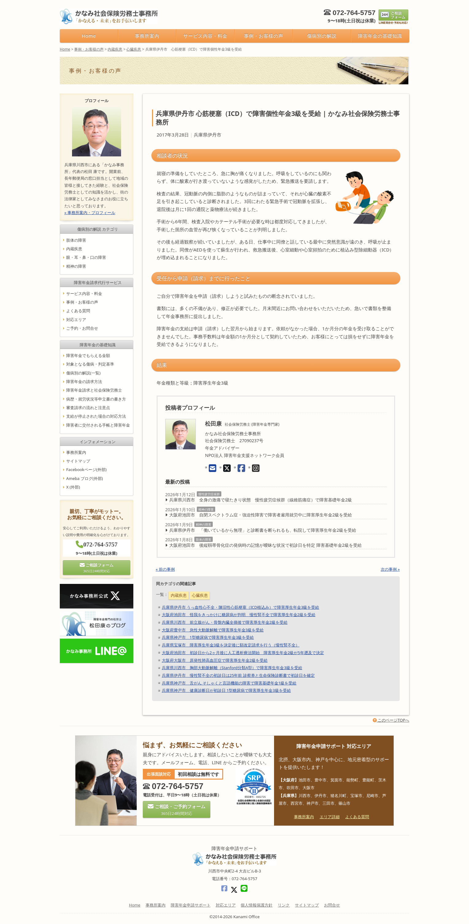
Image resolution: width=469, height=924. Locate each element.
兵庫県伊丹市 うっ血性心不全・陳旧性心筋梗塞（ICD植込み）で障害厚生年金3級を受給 (240, 607)
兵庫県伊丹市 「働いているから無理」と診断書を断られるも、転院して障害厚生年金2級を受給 (262, 530)
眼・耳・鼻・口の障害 (86, 257)
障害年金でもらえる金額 (88, 355)
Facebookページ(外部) (86, 470)
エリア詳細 (330, 816)
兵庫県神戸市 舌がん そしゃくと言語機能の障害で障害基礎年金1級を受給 (229, 683)
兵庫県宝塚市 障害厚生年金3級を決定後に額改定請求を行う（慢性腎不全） (230, 645)
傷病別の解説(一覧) (83, 373)
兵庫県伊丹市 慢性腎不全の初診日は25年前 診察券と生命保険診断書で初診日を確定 (238, 675)
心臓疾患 (200, 595)
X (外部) (73, 487)
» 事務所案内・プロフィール (89, 212)
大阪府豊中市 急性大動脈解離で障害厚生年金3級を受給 (213, 630)
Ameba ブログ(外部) (84, 478)
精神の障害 (206, 509)
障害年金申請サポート (191, 905)
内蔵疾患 (179, 595)
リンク (284, 905)
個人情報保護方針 (257, 905)
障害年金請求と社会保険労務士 (94, 390)
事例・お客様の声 (263, 36)
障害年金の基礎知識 (380, 36)
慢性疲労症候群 (209, 494)
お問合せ (332, 905)
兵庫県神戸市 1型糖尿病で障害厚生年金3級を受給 (208, 637)
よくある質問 (78, 311)
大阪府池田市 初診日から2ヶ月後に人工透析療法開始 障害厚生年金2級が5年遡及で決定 (243, 652)
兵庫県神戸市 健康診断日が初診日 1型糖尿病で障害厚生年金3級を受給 (226, 690)
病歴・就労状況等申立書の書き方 (96, 399)
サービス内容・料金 (205, 36)
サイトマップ (78, 461)
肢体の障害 (203, 539)
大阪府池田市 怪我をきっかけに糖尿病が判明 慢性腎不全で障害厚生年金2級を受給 (238, 614)
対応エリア (76, 319)
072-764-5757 (354, 13)
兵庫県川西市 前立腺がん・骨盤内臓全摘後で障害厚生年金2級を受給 (225, 622)
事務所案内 (147, 36)
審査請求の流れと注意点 (88, 407)
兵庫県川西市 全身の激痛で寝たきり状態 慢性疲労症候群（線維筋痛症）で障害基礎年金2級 (260, 500)
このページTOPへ (391, 720)
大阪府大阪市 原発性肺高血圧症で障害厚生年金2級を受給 (215, 660)
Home (89, 36)
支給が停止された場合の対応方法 (96, 416)
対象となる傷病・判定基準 (90, 364)
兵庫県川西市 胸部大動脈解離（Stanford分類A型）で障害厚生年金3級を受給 (232, 667)
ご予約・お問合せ (82, 328)
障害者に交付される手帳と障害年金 (98, 425)
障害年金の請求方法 (84, 381)
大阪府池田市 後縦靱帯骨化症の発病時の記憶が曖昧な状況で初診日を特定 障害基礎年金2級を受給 (265, 545)
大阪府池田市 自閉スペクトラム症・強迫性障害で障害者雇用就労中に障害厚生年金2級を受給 (260, 515)
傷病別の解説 (322, 36)
